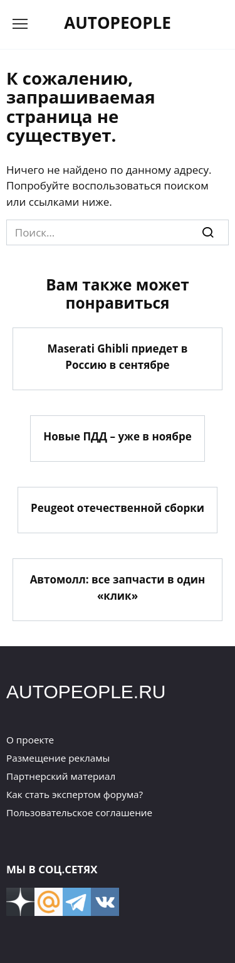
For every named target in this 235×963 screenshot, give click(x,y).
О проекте (30, 739)
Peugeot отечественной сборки (117, 508)
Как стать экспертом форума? (74, 794)
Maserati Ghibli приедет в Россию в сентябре (118, 356)
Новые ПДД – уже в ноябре (117, 436)
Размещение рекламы (58, 758)
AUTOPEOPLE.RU (86, 691)
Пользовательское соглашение (79, 812)
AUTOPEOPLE (117, 22)
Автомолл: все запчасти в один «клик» (118, 587)
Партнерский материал (60, 776)
